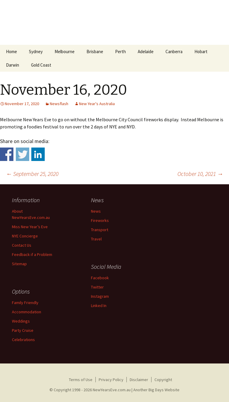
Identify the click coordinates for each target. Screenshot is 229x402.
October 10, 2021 (200, 173)
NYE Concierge (25, 236)
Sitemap (19, 263)
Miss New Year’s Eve (30, 226)
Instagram (100, 296)
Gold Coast (41, 65)
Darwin (12, 65)
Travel (96, 239)
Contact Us (21, 245)
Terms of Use (80, 379)
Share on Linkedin (38, 154)
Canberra (173, 51)
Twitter (97, 287)
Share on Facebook (6, 154)
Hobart (201, 51)
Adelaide (146, 51)
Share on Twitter (22, 154)
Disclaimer (139, 379)
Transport (99, 229)
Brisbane (94, 51)
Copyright (163, 379)
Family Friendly (25, 302)
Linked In (98, 305)
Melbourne (65, 51)
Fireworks (100, 220)
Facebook (100, 277)
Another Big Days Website (156, 389)
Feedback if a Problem (32, 254)
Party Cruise (22, 330)
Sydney (36, 51)
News (96, 211)
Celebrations (23, 339)
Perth (120, 51)
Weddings (21, 321)
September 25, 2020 (32, 173)
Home (11, 51)
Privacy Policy (111, 379)
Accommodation (26, 311)
